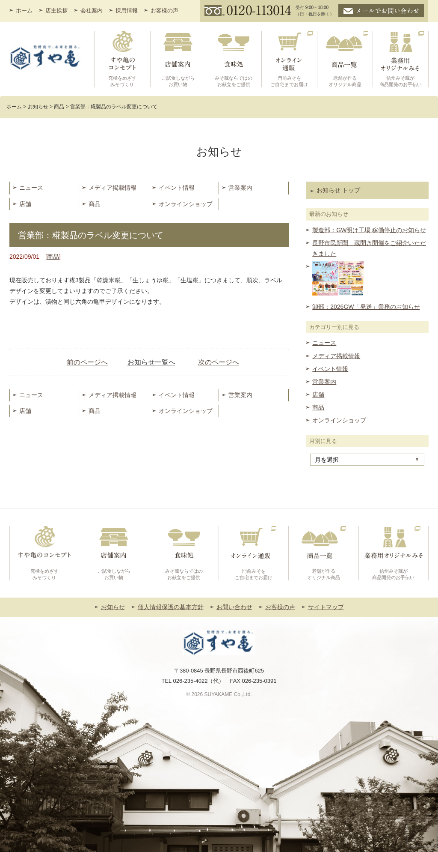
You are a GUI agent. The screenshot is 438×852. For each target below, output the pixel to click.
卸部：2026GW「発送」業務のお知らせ (366, 306)
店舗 (25, 203)
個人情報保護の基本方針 (171, 607)
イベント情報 (177, 187)
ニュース (31, 187)
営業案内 (240, 187)
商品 (95, 203)
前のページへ (87, 362)
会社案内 (91, 10)
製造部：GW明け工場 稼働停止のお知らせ (369, 230)
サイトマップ (326, 607)
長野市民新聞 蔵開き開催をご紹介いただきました (369, 248)
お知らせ (113, 607)
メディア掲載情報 (112, 187)
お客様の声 (164, 10)
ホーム (24, 10)
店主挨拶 (56, 10)
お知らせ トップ (338, 190)
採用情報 (126, 10)
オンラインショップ (186, 203)
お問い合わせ (234, 607)
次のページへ (218, 362)
